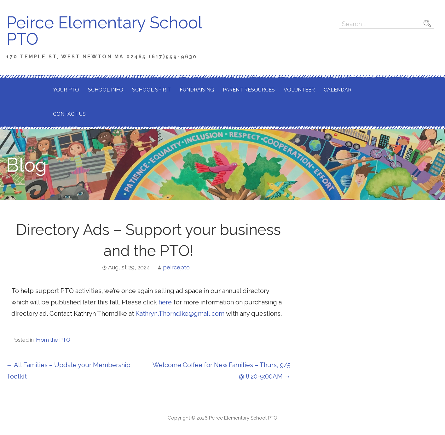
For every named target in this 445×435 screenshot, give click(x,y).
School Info (105, 90)
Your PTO (66, 90)
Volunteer (299, 90)
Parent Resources (249, 90)
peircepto (176, 267)
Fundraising (197, 90)
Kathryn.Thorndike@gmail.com (180, 313)
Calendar (337, 90)
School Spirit (151, 90)
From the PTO (53, 340)
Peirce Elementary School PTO (104, 31)
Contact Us (69, 114)
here (164, 302)
